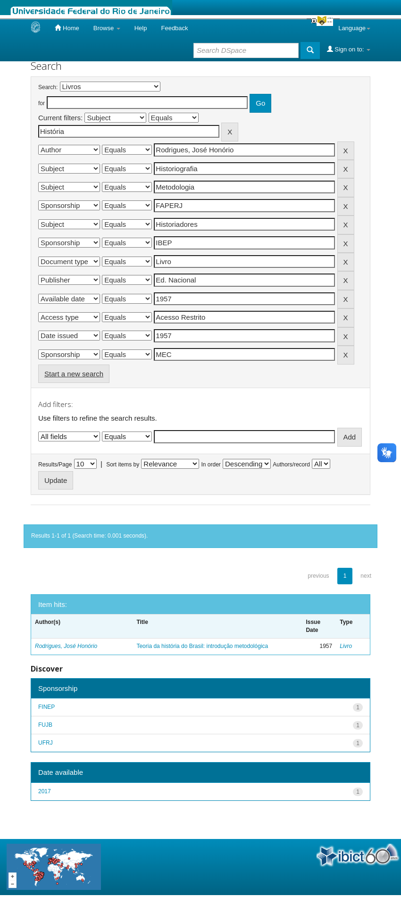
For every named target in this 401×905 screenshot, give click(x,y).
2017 (44, 791)
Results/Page (55, 464)
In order (211, 464)
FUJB (45, 725)
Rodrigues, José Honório (66, 646)
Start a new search (73, 374)
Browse (106, 28)
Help (140, 28)
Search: (48, 87)
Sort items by (122, 464)
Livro (346, 646)
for (41, 103)
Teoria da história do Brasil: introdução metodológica (202, 646)
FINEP (46, 707)
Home (67, 28)
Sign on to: (348, 49)
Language (354, 28)
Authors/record (291, 464)
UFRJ (45, 742)
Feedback (174, 28)
